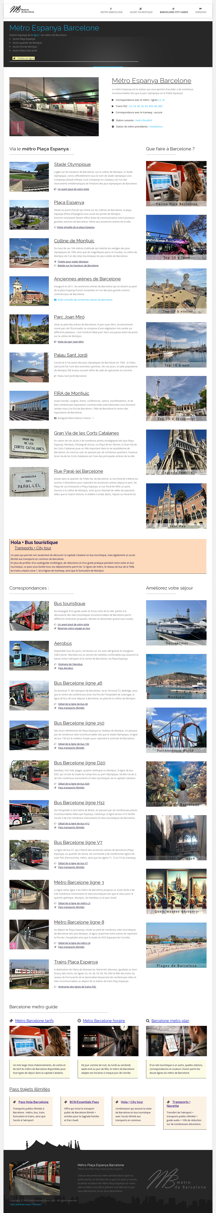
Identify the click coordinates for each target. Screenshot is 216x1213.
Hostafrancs (156, 126)
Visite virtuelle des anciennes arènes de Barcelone (83, 299)
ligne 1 (37, 35)
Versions (200, 11)
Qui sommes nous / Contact (26, 1204)
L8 (163, 99)
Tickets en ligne (26, 58)
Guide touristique (141, 11)
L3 (159, 99)
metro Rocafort (143, 120)
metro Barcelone (34, 9)
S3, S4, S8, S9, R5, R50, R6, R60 (145, 106)
